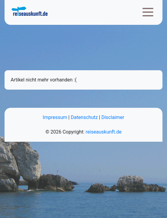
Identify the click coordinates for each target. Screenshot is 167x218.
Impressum (55, 117)
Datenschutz (84, 117)
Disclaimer (112, 117)
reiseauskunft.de (104, 132)
